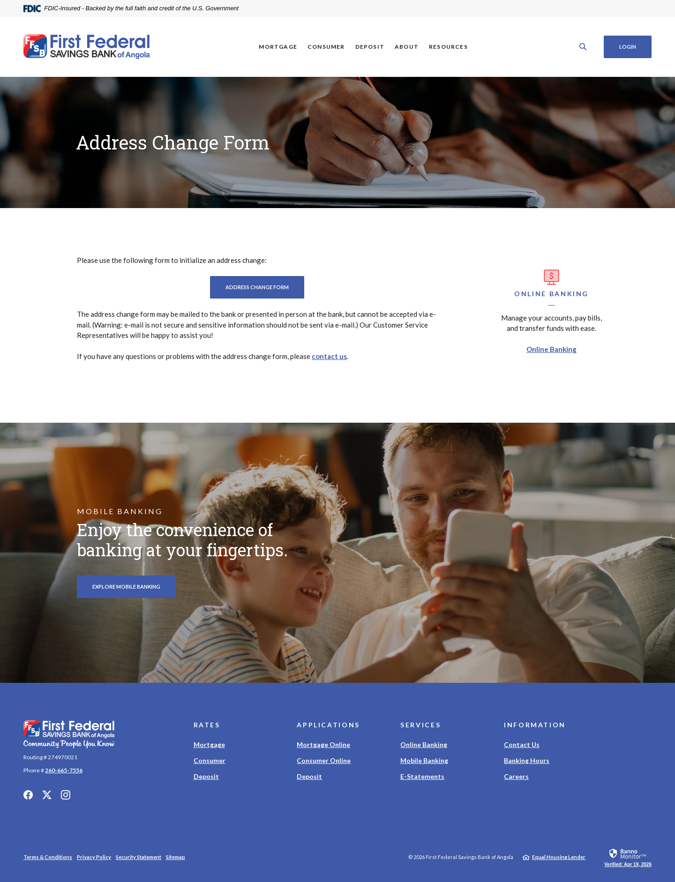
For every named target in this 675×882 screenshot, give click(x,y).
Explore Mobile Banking (126, 586)
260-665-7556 (63, 770)
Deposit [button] (369, 46)
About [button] (407, 46)
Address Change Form (264, 287)
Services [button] (420, 725)
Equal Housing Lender (558, 857)
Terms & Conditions (47, 857)
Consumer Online (324, 760)
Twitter (47, 795)
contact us (329, 356)
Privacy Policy (94, 857)
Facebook (28, 795)
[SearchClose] (583, 47)
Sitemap (175, 857)
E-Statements (422, 776)
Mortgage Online (323, 744)
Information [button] (535, 725)
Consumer (209, 760)
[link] (628, 857)
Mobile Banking (424, 760)
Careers (516, 776)
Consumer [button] (326, 46)
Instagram (65, 795)
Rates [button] (207, 725)
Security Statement (138, 857)
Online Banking (551, 349)
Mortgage (209, 744)
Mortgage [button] (278, 46)
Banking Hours (526, 760)
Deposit (206, 776)
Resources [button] (448, 46)
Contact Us (522, 744)
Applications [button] (328, 725)
